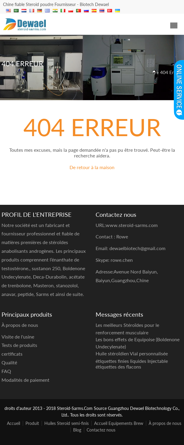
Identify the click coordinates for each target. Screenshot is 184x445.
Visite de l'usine (17, 336)
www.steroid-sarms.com (132, 225)
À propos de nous (165, 423)
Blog (77, 429)
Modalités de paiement (25, 380)
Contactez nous (101, 429)
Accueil (13, 423)
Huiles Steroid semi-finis (66, 423)
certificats (11, 354)
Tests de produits (19, 345)
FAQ (6, 371)
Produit (32, 423)
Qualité (9, 362)
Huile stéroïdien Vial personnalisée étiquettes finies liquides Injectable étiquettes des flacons (132, 360)
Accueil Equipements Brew (118, 423)
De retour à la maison (92, 167)
